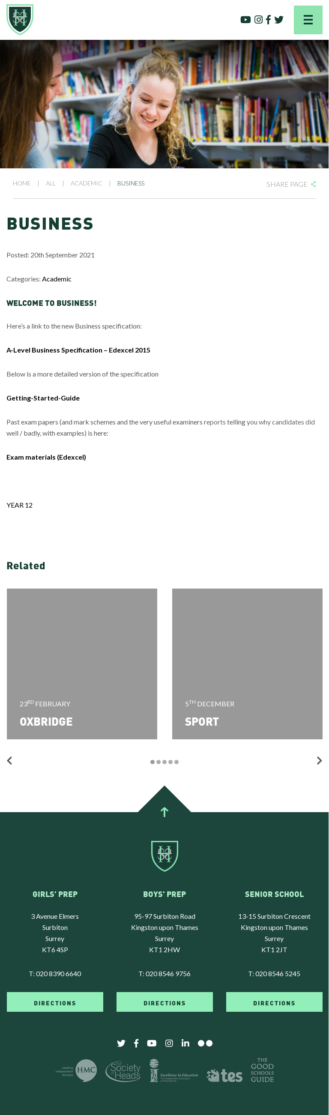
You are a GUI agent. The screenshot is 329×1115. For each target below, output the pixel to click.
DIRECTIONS (55, 1002)
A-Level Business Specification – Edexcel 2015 (78, 350)
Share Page (287, 184)
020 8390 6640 (58, 973)
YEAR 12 (19, 505)
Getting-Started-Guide (43, 398)
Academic (57, 279)
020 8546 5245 (277, 973)
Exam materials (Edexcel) (46, 457)
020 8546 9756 (168, 973)
